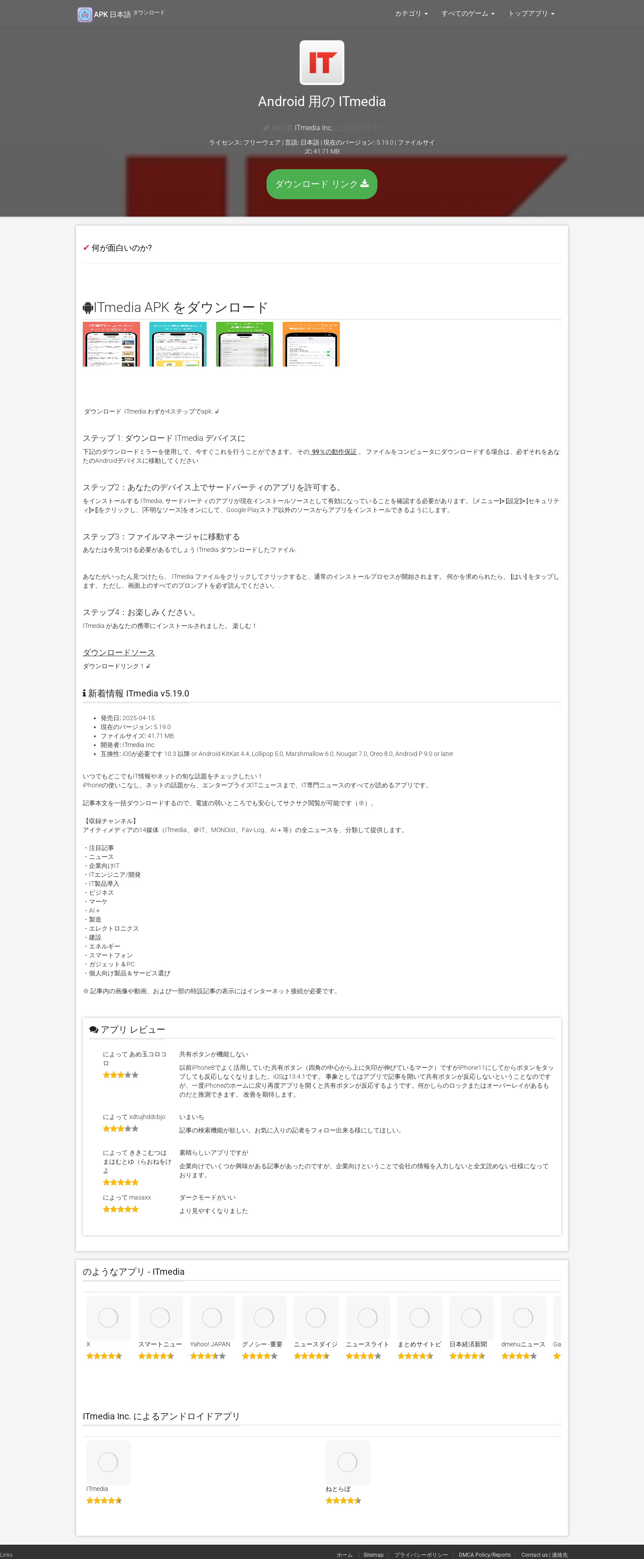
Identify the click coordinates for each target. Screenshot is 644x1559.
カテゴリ (411, 13)
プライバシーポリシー (421, 1555)
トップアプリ (531, 13)
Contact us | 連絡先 (544, 1555)
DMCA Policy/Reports (485, 1555)
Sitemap (374, 1555)
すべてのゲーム (468, 13)
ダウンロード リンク (322, 184)
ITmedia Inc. (314, 128)
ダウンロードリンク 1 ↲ (117, 666)
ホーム (345, 1555)
